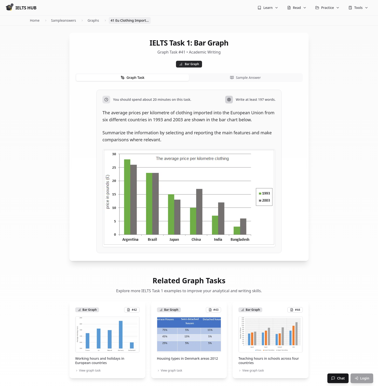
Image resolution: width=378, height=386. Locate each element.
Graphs (93, 20)
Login (361, 378)
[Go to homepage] (21, 7)
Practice (327, 7)
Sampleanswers (63, 20)
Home (35, 20)
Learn (267, 7)
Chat (338, 378)
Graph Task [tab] (132, 77)
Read (297, 7)
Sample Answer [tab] (245, 77)
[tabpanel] (189, 171)
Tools (358, 7)
